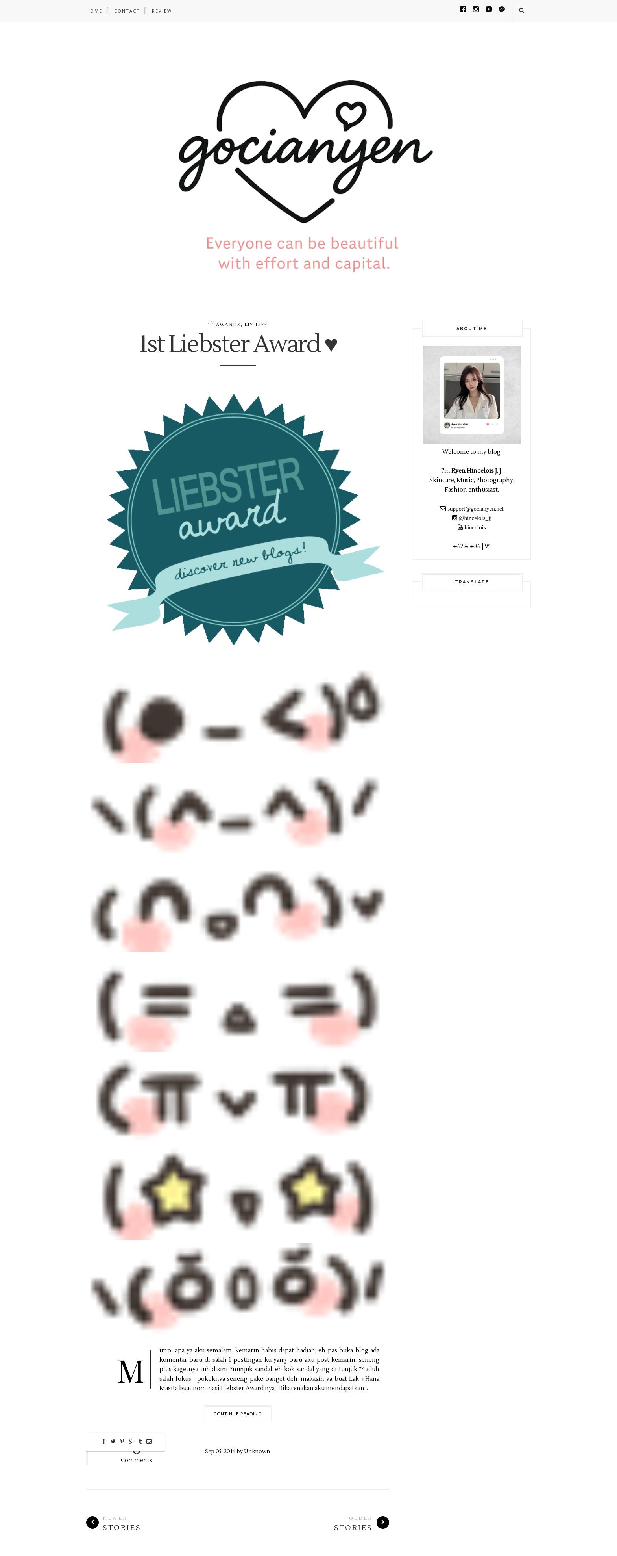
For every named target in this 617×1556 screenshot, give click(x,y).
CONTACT (127, 11)
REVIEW (162, 11)
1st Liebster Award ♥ (238, 345)
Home (94, 11)
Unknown (257, 1451)
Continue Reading (237, 1413)
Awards (228, 325)
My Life (256, 325)
